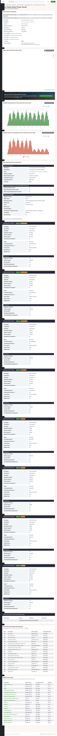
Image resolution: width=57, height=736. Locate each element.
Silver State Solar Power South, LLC (31, 23)
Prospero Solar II (15, 664)
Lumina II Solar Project (16, 642)
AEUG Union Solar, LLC (16, 670)
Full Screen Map (48, 52)
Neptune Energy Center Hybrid (18, 648)
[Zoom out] (53, 57)
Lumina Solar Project (16, 654)
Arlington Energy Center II (17, 668)
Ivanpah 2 (10, 707)
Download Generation (49, 104)
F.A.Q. (54, 734)
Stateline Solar (11, 717)
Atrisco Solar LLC (15, 636)
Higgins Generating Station (14, 701)
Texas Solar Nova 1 (16, 638)
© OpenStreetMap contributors (49, 91)
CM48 (9, 689)
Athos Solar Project (16, 640)
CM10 (9, 687)
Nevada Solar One (12, 711)
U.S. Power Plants (12, 4)
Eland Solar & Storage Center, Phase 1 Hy (20, 644)
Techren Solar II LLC (12, 721)
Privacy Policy (43, 734)
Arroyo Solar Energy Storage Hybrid (19, 646)
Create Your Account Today (46, 97)
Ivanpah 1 (10, 705)
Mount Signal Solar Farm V (17, 656)
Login (48, 1)
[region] (2, 367)
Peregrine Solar (15, 660)
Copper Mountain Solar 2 (13, 691)
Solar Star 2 (14, 634)
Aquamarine (14, 672)
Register (53, 1)
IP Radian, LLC (15, 666)
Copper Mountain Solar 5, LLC (18, 650)
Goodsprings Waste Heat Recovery (15, 699)
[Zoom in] (53, 55)
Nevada (18, 4)
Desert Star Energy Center (13, 697)
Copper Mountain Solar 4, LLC (14, 693)
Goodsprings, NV (32, 4)
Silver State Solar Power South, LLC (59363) (40, 173)
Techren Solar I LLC (12, 719)
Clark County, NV (24, 4)
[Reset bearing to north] (53, 59)
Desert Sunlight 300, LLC (17, 662)
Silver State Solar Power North (14, 715)
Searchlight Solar (12, 713)
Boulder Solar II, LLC (12, 685)
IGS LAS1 (10, 703)
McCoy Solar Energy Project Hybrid (19, 658)
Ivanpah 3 (10, 709)
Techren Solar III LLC (12, 723)
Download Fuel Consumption (48, 134)
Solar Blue (14, 652)
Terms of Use (49, 734)
